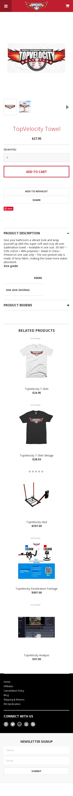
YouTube (26, 717)
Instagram (19, 717)
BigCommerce (28, 794)
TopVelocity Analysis (36, 648)
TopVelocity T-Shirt (36, 381)
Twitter (12, 717)
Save (10, 201)
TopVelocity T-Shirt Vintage (36, 448)
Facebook (6, 717)
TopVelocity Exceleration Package (36, 581)
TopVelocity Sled (36, 515)
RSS (33, 717)
